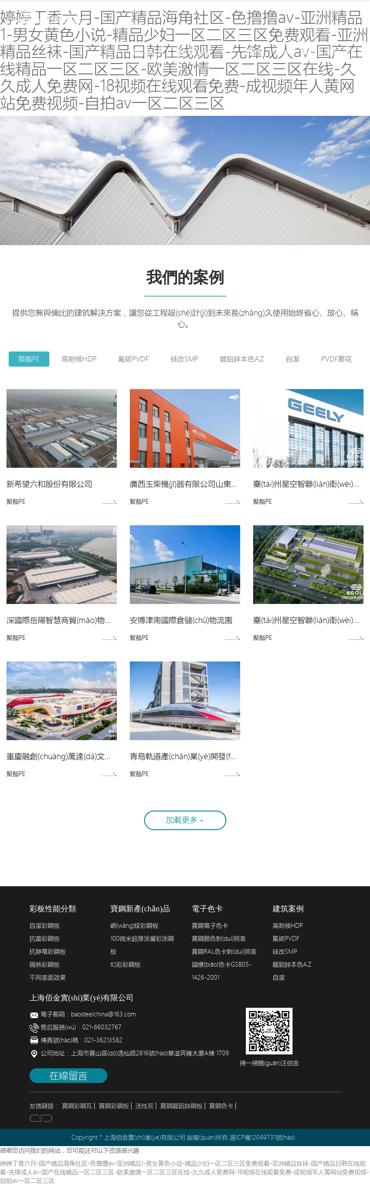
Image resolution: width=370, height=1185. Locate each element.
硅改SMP (184, 359)
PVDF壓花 (336, 359)
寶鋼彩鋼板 (114, 1105)
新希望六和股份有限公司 (49, 484)
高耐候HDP (79, 359)
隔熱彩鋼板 (44, 964)
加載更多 (185, 820)
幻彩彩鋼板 (125, 964)
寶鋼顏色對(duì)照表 (219, 938)
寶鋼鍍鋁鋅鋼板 (181, 1105)
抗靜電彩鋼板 (47, 951)
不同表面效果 (47, 977)
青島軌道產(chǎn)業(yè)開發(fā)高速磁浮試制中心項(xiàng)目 (234, 756)
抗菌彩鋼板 (44, 938)
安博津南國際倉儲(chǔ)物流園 (181, 620)
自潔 (292, 359)
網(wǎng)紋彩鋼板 (134, 925)
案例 (281, 52)
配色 (254, 52)
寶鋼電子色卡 (210, 925)
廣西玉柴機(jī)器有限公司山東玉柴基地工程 (204, 484)
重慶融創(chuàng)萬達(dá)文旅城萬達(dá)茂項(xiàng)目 (101, 756)
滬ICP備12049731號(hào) (262, 1137)
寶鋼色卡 (221, 1105)
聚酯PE (29, 359)
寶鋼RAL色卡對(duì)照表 (224, 951)
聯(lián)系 (342, 52)
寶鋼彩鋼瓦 (77, 1105)
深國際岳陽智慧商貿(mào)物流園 (63, 620)
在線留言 (68, 1076)
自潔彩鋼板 (44, 925)
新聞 (308, 52)
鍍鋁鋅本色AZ (242, 359)
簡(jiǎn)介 (148, 52)
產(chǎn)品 (192, 52)
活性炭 (144, 1105)
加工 (228, 52)
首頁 (113, 52)
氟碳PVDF (133, 359)
